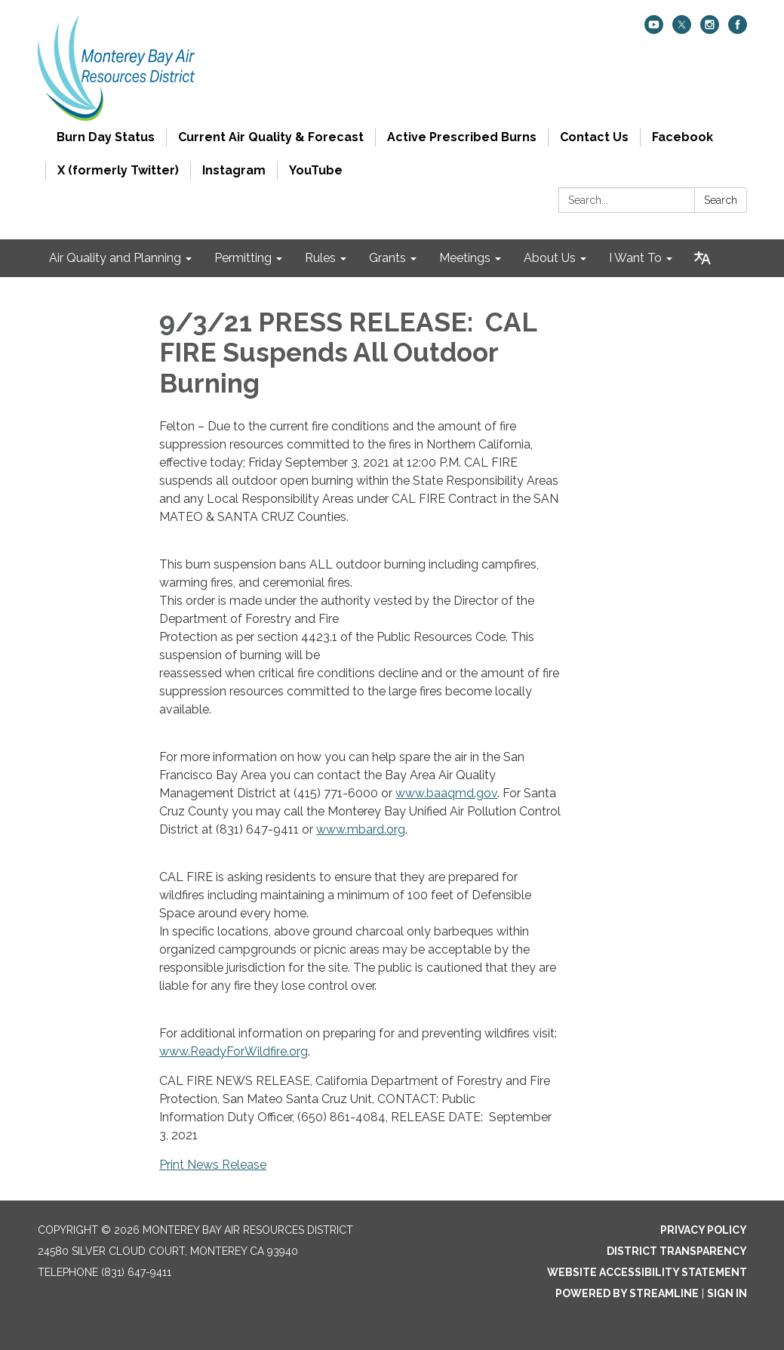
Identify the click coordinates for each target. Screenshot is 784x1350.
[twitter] (681, 30)
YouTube (316, 170)
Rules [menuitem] (320, 258)
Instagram (234, 170)
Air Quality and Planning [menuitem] (115, 258)
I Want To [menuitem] (635, 258)
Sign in (727, 1293)
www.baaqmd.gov (446, 793)
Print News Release (212, 1164)
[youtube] (653, 30)
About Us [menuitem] (550, 258)
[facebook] (737, 30)
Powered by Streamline (627, 1293)
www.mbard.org (360, 829)
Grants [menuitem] (387, 258)
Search (720, 200)
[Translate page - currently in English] (702, 258)
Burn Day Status (106, 137)
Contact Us (594, 137)
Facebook (682, 137)
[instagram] (709, 30)
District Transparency (677, 1251)
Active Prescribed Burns (462, 137)
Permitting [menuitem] (243, 258)
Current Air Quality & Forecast (271, 137)
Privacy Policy (703, 1230)
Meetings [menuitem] (464, 258)
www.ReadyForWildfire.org (233, 1051)
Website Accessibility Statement (647, 1272)
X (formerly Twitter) (118, 170)
